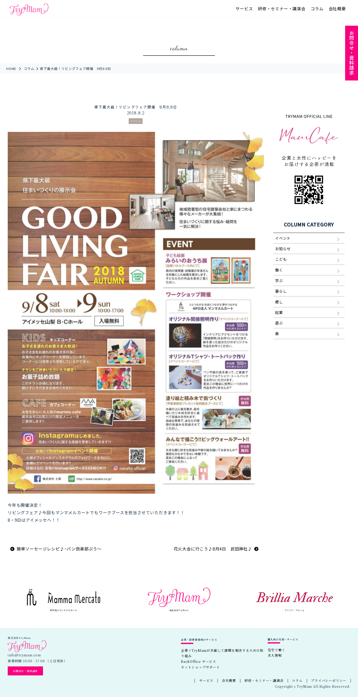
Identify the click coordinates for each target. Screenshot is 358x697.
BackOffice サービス (198, 661)
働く (279, 270)
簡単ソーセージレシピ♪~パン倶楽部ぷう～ (59, 549)
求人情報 (275, 655)
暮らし (280, 291)
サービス (244, 8)
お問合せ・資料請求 (25, 671)
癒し (279, 301)
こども (280, 259)
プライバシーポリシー (328, 680)
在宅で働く (276, 649)
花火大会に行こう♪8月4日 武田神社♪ (213, 549)
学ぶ (279, 280)
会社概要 (337, 8)
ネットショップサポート (200, 667)
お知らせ (282, 248)
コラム (317, 8)
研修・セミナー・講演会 (281, 8)
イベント (135, 121)
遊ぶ (279, 322)
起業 (279, 312)
